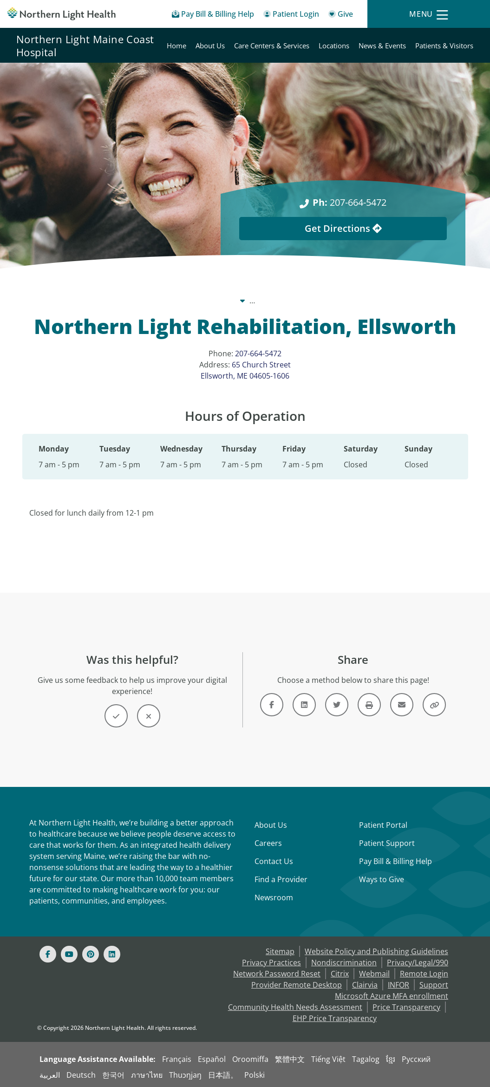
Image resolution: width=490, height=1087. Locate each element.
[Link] (271, 704)
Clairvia (365, 985)
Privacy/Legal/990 (417, 962)
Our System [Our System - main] (155, 300)
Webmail (374, 974)
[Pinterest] (90, 954)
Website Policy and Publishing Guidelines (376, 951)
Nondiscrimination (344, 962)
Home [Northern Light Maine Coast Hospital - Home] (176, 45)
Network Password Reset (276, 974)
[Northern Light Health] (61, 14)
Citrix (340, 974)
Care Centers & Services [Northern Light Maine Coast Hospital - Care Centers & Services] (271, 45)
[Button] (116, 715)
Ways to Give (381, 879)
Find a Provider (281, 879)
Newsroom (274, 897)
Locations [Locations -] (343, 300)
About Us (271, 825)
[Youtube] (69, 954)
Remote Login (424, 974)
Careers (268, 843)
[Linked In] (112, 954)
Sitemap (280, 951)
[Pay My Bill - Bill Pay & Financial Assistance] (213, 15)
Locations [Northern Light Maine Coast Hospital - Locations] (334, 45)
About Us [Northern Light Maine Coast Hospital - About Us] (210, 45)
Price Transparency (406, 1007)
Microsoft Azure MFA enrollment (391, 996)
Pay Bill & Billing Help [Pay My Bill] (395, 861)
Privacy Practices (271, 962)
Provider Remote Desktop (296, 985)
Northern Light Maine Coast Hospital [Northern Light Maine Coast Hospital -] (251, 300)
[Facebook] (47, 954)
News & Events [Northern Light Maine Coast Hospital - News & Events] (382, 45)
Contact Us (274, 861)
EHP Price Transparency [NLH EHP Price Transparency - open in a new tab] (335, 1018)
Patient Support (387, 843)
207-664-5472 (258, 353)
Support (433, 985)
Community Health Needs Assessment (295, 1007)
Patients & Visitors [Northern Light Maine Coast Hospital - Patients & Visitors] (444, 45)
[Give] (340, 15)
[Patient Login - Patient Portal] (291, 15)
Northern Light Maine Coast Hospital (85, 45)
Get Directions (343, 228)
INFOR (398, 985)
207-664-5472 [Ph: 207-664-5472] (349, 202)
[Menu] (428, 14)
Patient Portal (383, 825)
